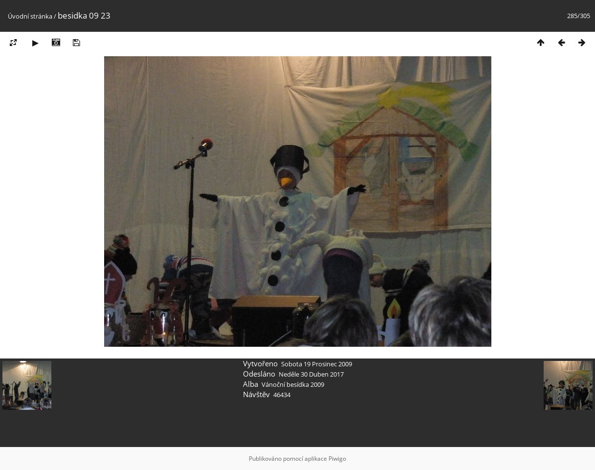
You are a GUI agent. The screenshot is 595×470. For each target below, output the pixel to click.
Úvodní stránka (30, 16)
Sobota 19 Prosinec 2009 (316, 363)
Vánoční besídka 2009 (293, 384)
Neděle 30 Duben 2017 (311, 374)
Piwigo (337, 458)
